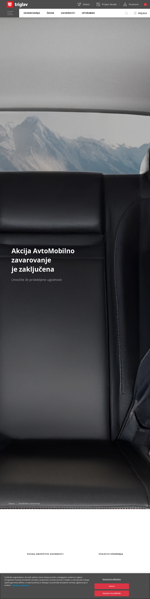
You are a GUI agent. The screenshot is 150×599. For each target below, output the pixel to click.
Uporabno (88, 13)
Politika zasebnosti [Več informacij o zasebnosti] (21, 588)
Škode (50, 13)
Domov (12, 503)
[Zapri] (146, 589)
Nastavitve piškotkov (112, 582)
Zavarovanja (32, 13)
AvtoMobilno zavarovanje (29, 503)
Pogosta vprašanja (111, 554)
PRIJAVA (142, 13)
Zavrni (112, 589)
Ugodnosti (68, 13)
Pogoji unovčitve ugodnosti (45, 554)
